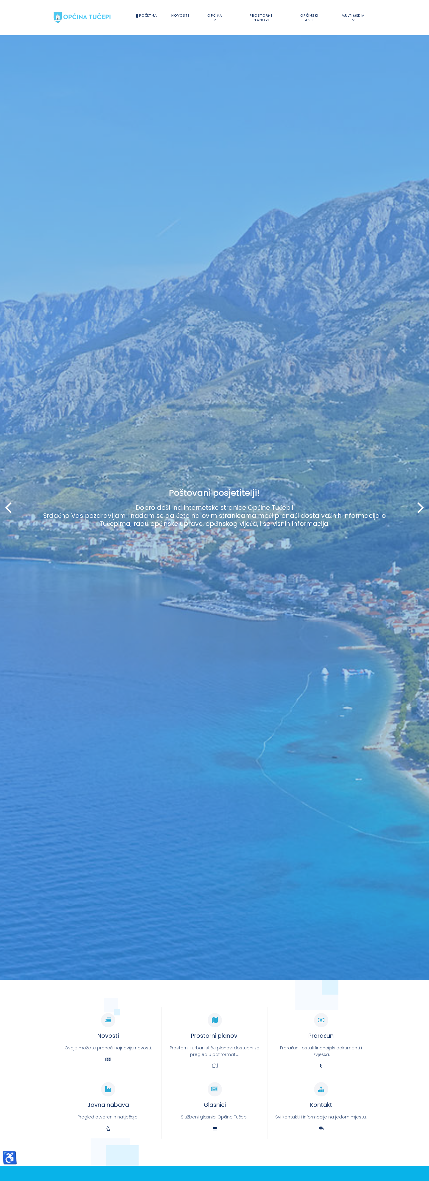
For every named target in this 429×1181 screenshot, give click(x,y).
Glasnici (215, 1105)
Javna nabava (108, 1105)
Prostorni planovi (215, 1036)
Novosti (108, 1036)
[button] (420, 507)
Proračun (321, 1036)
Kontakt (321, 1105)
